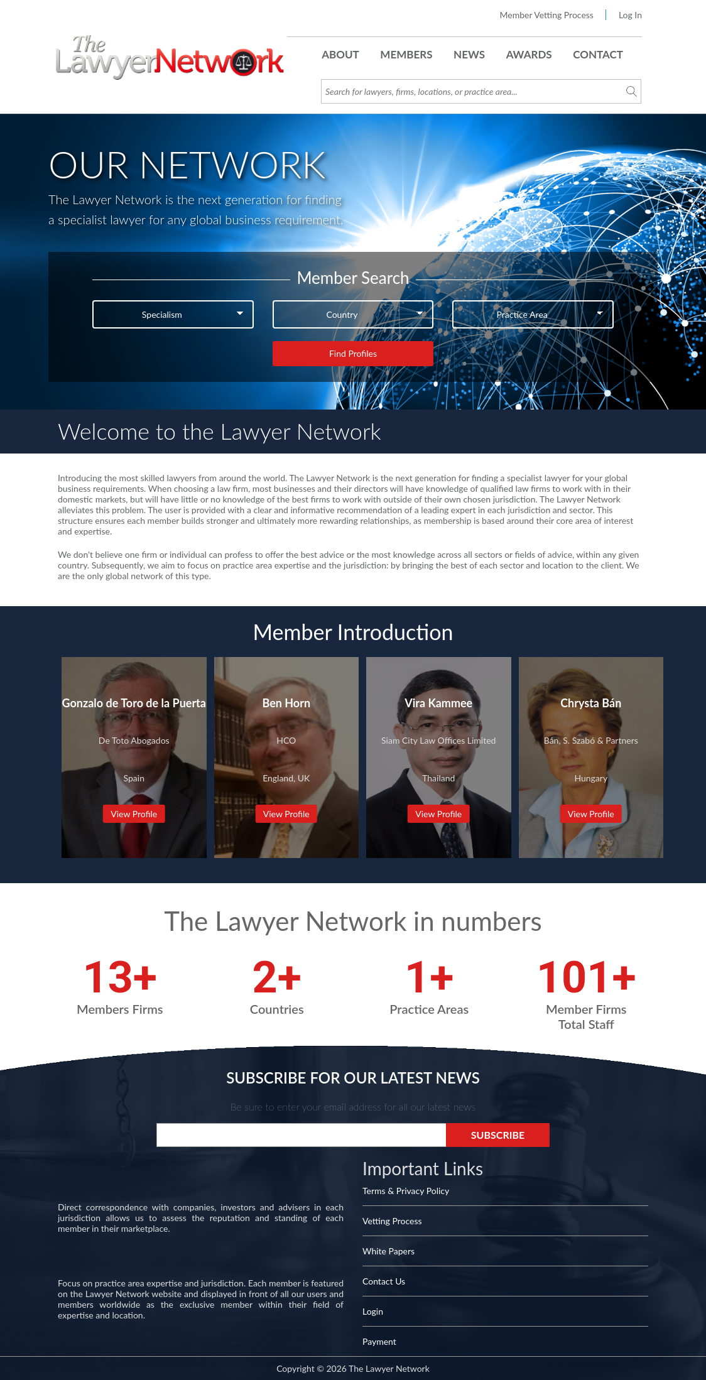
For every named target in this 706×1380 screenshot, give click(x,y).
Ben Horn (286, 703)
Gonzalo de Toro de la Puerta (134, 703)
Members (406, 54)
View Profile (134, 813)
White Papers (388, 1251)
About (340, 54)
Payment (379, 1341)
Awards (529, 54)
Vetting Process (392, 1220)
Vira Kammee (438, 703)
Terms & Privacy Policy (405, 1190)
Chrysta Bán (590, 703)
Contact (598, 54)
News (469, 54)
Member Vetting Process (547, 14)
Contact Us (383, 1281)
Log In (630, 14)
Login (372, 1311)
